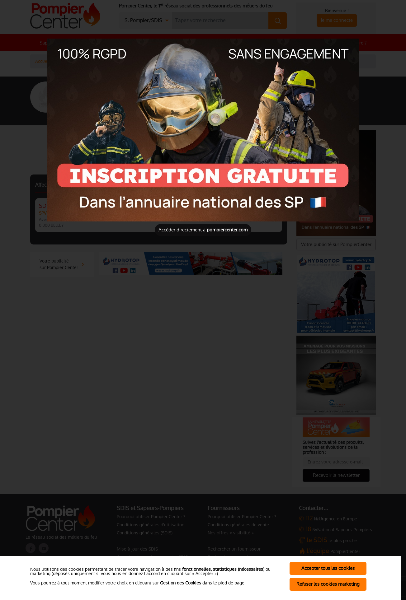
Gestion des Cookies (180, 583)
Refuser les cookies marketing (328, 584)
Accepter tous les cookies (328, 568)
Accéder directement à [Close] (203, 229)
